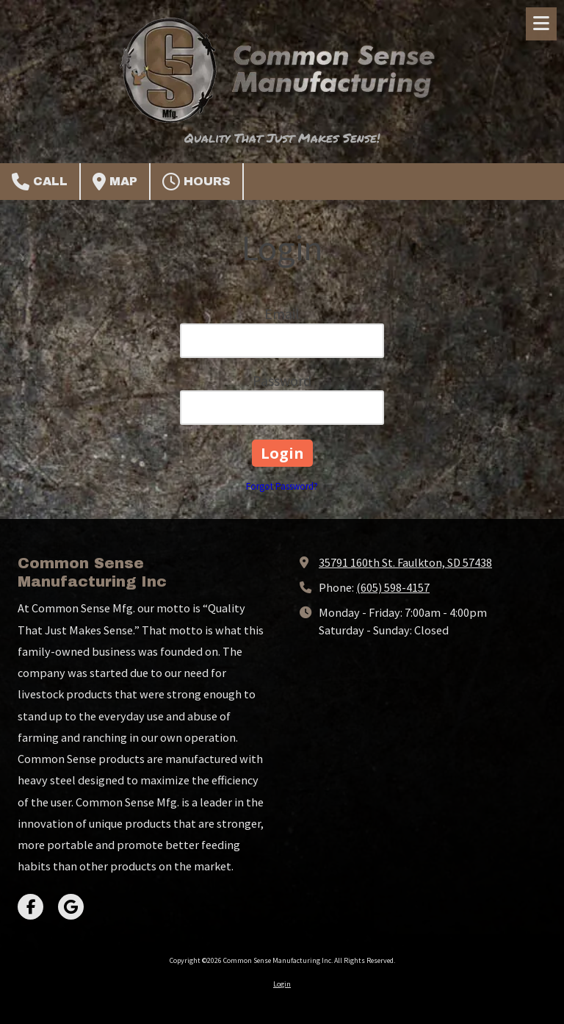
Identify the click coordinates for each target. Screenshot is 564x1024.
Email (282, 313)
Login (282, 984)
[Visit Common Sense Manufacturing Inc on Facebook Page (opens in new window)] (30, 907)
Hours (196, 181)
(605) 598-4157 (393, 587)
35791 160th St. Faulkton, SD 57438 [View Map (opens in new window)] (405, 562)
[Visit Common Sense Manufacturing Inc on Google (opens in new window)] (71, 907)
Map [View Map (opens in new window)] (115, 181)
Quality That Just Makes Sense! (282, 137)
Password (282, 380)
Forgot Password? (282, 486)
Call (40, 181)
